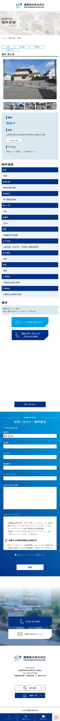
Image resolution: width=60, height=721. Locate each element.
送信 (30, 567)
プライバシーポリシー (12, 514)
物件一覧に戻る (30, 404)
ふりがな (7, 453)
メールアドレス (9, 474)
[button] (7, 75)
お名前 (6, 442)
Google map (14, 140)
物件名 (6, 432)
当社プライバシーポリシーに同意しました (31, 555)
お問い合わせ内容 (10, 485)
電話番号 (7, 463)
